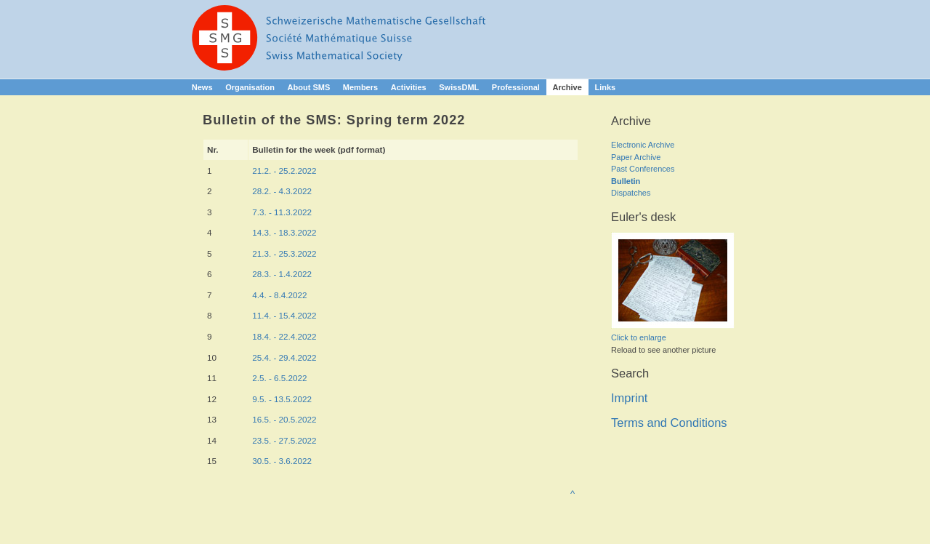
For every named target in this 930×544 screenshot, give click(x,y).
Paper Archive (635, 157)
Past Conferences (642, 168)
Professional (516, 87)
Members (360, 87)
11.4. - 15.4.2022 (284, 315)
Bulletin (625, 181)
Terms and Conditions (669, 422)
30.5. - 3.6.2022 (282, 460)
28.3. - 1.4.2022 (282, 274)
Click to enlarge (638, 337)
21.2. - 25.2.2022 (284, 170)
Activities (408, 87)
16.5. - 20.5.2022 (284, 419)
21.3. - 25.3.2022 (284, 253)
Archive (566, 87)
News (202, 87)
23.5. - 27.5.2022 (284, 440)
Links (604, 87)
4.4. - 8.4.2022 (279, 295)
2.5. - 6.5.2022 (279, 378)
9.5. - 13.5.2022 (282, 399)
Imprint (629, 397)
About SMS (309, 87)
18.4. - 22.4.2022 (284, 336)
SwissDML (459, 87)
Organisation (250, 87)
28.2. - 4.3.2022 (282, 191)
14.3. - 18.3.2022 (284, 232)
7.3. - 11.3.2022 (282, 212)
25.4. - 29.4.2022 (284, 357)
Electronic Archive (642, 144)
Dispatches (630, 192)
